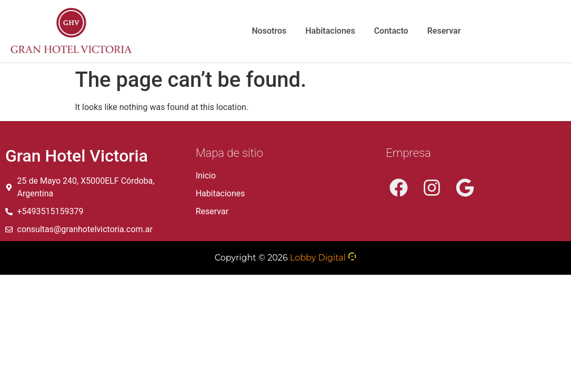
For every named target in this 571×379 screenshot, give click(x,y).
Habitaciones (330, 31)
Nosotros (269, 31)
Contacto (391, 31)
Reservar (444, 31)
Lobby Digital (318, 258)
